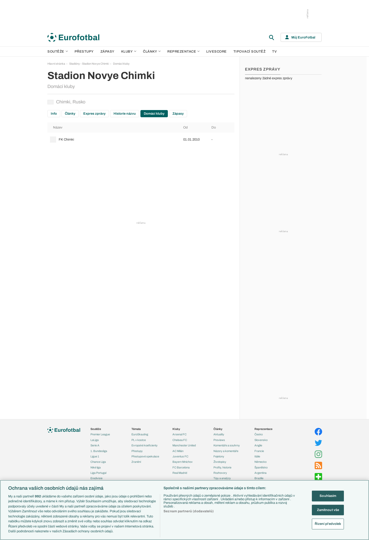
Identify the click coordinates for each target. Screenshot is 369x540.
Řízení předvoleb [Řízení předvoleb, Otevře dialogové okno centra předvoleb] (328, 524)
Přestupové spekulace (145, 456)
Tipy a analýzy (222, 478)
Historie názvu (125, 113)
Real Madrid (179, 472)
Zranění (136, 461)
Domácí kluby (121, 63)
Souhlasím (328, 496)
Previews (219, 439)
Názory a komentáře (225, 451)
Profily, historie (222, 467)
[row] (140, 139)
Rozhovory (220, 472)
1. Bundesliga (98, 451)
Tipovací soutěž (249, 51)
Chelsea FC (179, 439)
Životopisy (219, 461)
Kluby (129, 51)
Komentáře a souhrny (226, 445)
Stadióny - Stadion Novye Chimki (89, 63)
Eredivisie (96, 478)
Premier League (100, 434)
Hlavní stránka (56, 63)
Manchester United (184, 445)
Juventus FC (180, 456)
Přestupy (84, 51)
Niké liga (95, 467)
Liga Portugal (98, 472)
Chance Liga (98, 461)
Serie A (94, 445)
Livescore (216, 51)
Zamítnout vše (328, 510)
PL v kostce (138, 439)
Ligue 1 (94, 456)
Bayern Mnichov (182, 461)
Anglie (258, 445)
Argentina (260, 472)
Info (54, 113)
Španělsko (261, 467)
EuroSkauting (139, 434)
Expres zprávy (94, 113)
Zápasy (107, 51)
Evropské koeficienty (144, 445)
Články (70, 113)
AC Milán (177, 451)
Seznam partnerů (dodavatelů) (188, 511)
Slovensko (261, 439)
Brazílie (258, 478)
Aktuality (218, 434)
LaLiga (94, 439)
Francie (259, 451)
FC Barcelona (181, 467)
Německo (260, 461)
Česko (258, 434)
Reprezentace (183, 51)
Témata (136, 428)
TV (274, 51)
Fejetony (218, 456)
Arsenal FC (179, 434)
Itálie (257, 456)
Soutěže (57, 51)
